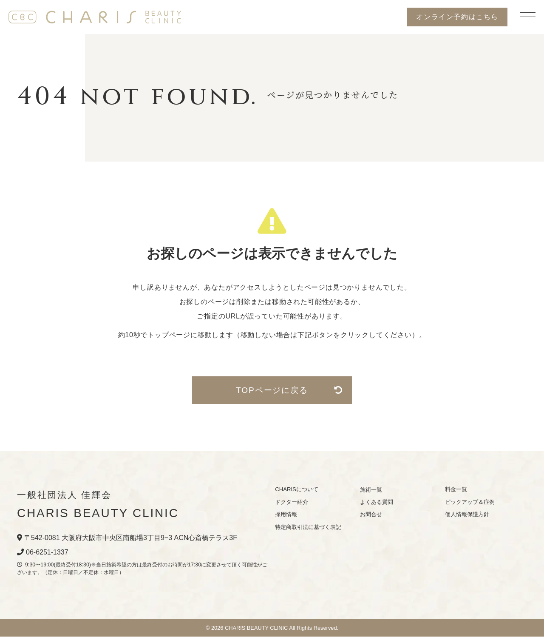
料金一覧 (456, 489)
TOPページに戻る (288, 390)
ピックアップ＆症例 (470, 502)
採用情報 (286, 515)
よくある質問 (376, 502)
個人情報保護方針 (467, 515)
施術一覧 (371, 489)
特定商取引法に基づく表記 (308, 527)
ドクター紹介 (291, 502)
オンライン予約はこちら (457, 16)
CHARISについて (296, 489)
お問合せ (371, 515)
